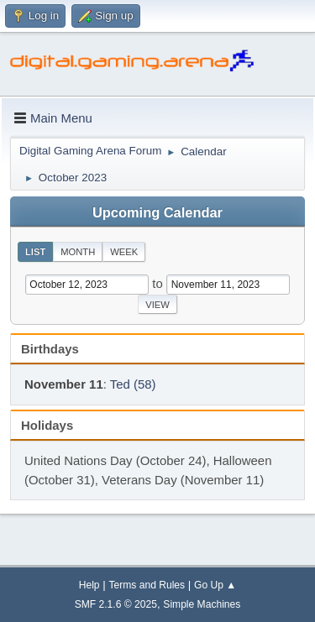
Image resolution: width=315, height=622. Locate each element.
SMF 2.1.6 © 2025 (116, 604)
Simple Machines (201, 604)
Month (77, 252)
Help (89, 585)
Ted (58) (133, 384)
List (35, 252)
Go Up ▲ (215, 585)
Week (124, 252)
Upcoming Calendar (157, 212)
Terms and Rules (147, 585)
